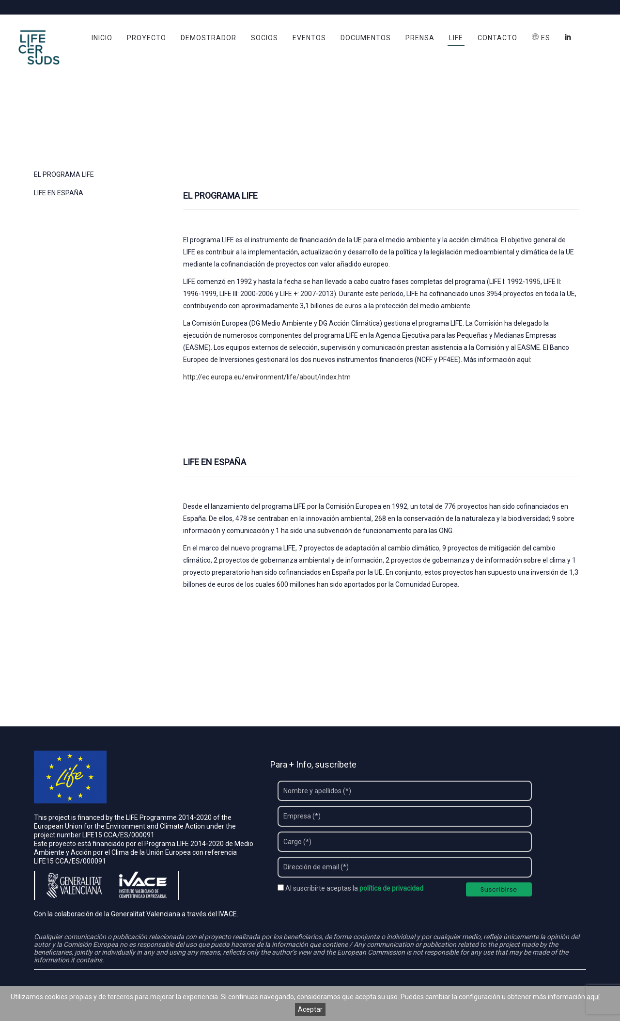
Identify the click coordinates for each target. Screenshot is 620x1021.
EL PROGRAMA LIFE (64, 174)
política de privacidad (391, 888)
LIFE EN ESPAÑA (58, 193)
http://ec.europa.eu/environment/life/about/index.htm (267, 377)
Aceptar (310, 1009)
